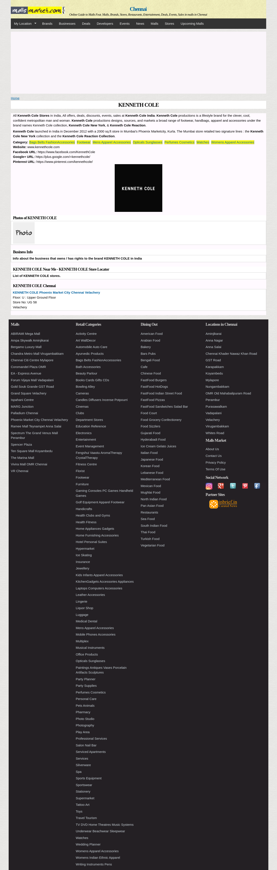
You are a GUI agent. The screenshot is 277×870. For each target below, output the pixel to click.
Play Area (83, 732)
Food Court (149, 413)
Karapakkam (215, 367)
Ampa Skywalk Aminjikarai (30, 340)
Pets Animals (85, 705)
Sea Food (148, 519)
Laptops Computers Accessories (99, 588)
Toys (79, 811)
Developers (105, 23)
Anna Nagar (214, 340)
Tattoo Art (82, 804)
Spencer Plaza (21, 444)
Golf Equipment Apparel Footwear (100, 502)
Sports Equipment (88, 778)
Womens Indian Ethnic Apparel (98, 857)
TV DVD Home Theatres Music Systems (105, 824)
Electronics (84, 433)
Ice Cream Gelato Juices (158, 446)
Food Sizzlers (150, 426)
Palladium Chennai (24, 413)
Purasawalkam (216, 406)
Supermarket (85, 798)
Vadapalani (214, 413)
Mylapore (212, 380)
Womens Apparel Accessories (232, 142)
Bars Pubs (148, 353)
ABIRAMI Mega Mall (25, 333)
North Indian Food (154, 499)
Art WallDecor (86, 340)
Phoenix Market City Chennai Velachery (39, 420)
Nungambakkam (217, 386)
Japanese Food (152, 459)
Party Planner (85, 679)
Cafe (144, 367)
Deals (86, 23)
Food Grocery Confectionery (161, 420)
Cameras (82, 393)
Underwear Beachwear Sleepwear (100, 831)
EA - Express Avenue (26, 373)
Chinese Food (151, 373)
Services (82, 758)
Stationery (83, 791)
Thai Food (148, 532)
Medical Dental (86, 621)
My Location (23, 24)
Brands (47, 23)
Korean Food (150, 466)
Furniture (82, 484)
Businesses (67, 23)
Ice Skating (84, 555)
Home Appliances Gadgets (95, 528)
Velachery (213, 420)
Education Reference (91, 426)
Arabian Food (150, 340)
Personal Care (86, 699)
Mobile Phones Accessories (95, 634)
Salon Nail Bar (86, 745)
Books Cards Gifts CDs (92, 380)
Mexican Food (151, 486)
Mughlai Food (150, 492)
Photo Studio (85, 719)
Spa (79, 772)
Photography (85, 725)
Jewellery (82, 568)
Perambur (213, 400)
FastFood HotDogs (154, 386)
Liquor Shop (84, 608)
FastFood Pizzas (153, 400)
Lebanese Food (152, 472)
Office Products (87, 654)
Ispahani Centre (22, 400)
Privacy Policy (216, 462)
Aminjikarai (213, 333)
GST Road (213, 360)
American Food (152, 333)
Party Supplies (86, 685)
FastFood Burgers (154, 380)
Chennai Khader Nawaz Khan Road (231, 353)
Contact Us (214, 456)
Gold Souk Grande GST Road (32, 386)
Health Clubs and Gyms (93, 515)
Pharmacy (83, 712)
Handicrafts (84, 509)
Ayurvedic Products (90, 353)
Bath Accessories (88, 367)
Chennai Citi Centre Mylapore (32, 360)
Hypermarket (85, 548)
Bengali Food (150, 360)
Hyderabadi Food (153, 439)
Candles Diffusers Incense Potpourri (102, 400)
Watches (202, 142)
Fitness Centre (86, 464)
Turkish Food (150, 539)
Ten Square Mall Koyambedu (32, 451)
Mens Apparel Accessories (112, 142)
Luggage (82, 615)
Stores (169, 23)
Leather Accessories (90, 595)
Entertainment (86, 439)
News (140, 23)
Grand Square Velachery (28, 393)
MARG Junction (22, 406)
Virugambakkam (217, 426)
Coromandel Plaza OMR (28, 367)
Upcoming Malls (192, 23)
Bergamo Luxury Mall (26, 347)
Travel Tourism (86, 818)
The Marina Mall (22, 458)
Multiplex (82, 641)
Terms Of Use (215, 469)
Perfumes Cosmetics (179, 142)
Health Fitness (86, 522)
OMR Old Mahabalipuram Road (228, 393)
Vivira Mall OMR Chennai (29, 464)
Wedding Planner (88, 844)
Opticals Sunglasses (147, 142)
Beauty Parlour (86, 373)
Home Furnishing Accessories (97, 535)
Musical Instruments (90, 647)
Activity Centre (86, 333)
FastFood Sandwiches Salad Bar (164, 406)
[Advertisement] (138, 62)
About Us (212, 449)
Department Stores (89, 420)
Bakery (146, 347)
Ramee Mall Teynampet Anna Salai (36, 426)
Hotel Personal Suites (91, 542)
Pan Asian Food (152, 505)
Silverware (83, 765)
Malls (154, 23)
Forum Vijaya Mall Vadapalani (32, 380)
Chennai (138, 9)
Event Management (90, 446)
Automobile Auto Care (91, 347)
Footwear (83, 142)
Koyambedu (214, 373)
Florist (80, 471)
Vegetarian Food (152, 545)
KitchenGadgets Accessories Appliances (105, 581)
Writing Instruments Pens (94, 864)
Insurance (83, 562)
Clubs (80, 413)
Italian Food (149, 453)
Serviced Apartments (91, 752)
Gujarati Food (150, 433)
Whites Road (215, 433)
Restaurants (149, 512)
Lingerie (81, 601)
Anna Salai (213, 347)
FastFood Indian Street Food (161, 393)
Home (15, 98)
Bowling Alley (85, 386)
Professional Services (91, 738)
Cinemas (82, 406)
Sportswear (84, 785)
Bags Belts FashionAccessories (52, 142)
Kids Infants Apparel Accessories (99, 575)
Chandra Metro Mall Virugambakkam (37, 353)
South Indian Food (154, 525)
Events (125, 23)
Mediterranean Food (155, 479)
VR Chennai (19, 471)
